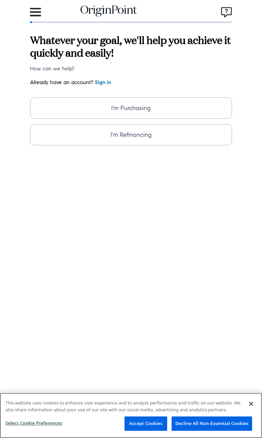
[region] (131, 415)
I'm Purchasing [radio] (131, 108)
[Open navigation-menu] (35, 12)
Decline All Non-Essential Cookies (211, 423)
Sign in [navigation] (103, 82)
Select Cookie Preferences (33, 423)
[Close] (251, 403)
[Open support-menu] (226, 12)
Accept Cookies (146, 423)
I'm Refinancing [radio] (131, 134)
